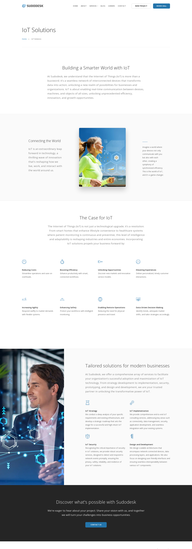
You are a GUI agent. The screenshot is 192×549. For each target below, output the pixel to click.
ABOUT (84, 6)
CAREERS (111, 6)
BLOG (103, 6)
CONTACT (122, 6)
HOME (75, 6)
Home (24, 39)
